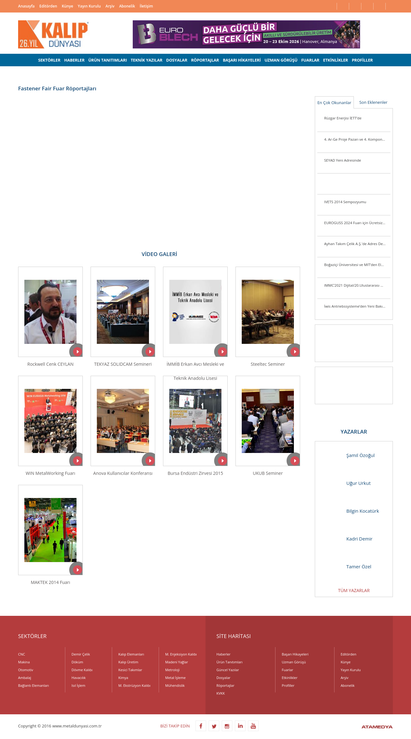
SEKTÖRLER (49, 60)
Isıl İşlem (78, 685)
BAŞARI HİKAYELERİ (241, 60)
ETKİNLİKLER (335, 60)
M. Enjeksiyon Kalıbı (181, 654)
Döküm (77, 662)
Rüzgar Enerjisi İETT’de (342, 118)
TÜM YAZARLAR (353, 590)
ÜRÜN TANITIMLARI (107, 60)
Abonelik (127, 6)
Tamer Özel (346, 566)
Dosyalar (223, 677)
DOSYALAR (176, 60)
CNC (21, 654)
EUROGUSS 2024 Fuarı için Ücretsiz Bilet (357, 222)
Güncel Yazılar (227, 669)
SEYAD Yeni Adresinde (342, 160)
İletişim (146, 6)
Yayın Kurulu (89, 6)
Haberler (223, 654)
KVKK (220, 693)
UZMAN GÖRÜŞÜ (281, 60)
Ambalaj (24, 677)
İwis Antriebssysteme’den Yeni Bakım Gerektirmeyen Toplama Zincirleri (357, 306)
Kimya (123, 677)
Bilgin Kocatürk (350, 511)
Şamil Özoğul (348, 455)
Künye (67, 6)
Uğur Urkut (346, 483)
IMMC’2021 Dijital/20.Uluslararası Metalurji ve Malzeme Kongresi (357, 285)
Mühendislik (175, 685)
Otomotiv (25, 669)
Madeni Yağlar (176, 662)
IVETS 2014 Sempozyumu (345, 201)
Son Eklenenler (373, 102)
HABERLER (74, 60)
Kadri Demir (347, 539)
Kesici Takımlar (130, 669)
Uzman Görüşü (294, 662)
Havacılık (79, 677)
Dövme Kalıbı (82, 669)
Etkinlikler (289, 677)
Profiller (288, 685)
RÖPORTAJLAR (205, 60)
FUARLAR (310, 60)
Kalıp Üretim (128, 662)
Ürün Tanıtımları (229, 662)
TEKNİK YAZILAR (146, 60)
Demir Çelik (81, 654)
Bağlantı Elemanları (33, 685)
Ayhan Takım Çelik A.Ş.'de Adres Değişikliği (357, 243)
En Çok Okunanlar (334, 102)
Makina (24, 662)
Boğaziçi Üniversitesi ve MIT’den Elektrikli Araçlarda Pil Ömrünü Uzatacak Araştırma (357, 264)
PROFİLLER (362, 60)
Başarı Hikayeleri (295, 654)
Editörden (48, 6)
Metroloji (172, 669)
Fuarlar (287, 669)
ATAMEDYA (377, 727)
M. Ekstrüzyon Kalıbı (134, 685)
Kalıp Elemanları (131, 654)
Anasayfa (26, 6)
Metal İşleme (175, 677)
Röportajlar (225, 685)
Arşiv (110, 6)
